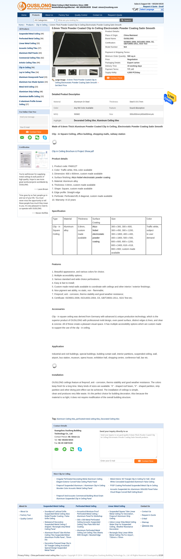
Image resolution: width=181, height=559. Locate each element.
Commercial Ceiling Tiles (29, 58)
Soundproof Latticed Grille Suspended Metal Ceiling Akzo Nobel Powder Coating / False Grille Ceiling (57, 515)
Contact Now (33, 132)
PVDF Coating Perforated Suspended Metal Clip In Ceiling (134, 485)
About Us (49, 15)
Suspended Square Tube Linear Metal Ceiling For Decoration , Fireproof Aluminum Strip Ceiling (122, 515)
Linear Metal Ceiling (27, 43)
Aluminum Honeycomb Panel (31, 77)
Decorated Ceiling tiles (110, 419)
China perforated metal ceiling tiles (45, 555)
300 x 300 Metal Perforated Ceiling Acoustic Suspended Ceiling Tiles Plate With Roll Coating (88, 523)
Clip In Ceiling (41, 25)
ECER (161, 555)
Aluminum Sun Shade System (31, 82)
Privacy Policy (23, 555)
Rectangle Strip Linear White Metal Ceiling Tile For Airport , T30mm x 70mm (121, 535)
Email (161, 6)
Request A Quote (150, 6)
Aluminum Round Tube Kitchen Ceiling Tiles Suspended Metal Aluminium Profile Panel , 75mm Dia (58, 536)
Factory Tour (64, 15)
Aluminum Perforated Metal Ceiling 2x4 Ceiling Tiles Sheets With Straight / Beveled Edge (90, 532)
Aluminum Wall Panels (28, 53)
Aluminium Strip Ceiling (29, 92)
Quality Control (81, 15)
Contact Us (97, 15)
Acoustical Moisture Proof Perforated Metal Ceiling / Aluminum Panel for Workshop (89, 513)
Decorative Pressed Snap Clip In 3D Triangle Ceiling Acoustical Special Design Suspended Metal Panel (58, 546)
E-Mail (144, 519)
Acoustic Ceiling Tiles (28, 48)
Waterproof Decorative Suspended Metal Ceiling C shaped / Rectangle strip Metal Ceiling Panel (57, 525)
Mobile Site (147, 526)
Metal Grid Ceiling (26, 87)
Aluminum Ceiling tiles (66, 419)
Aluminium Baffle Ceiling (29, 96)
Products (35, 15)
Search (127, 20)
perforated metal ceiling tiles (88, 419)
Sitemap (145, 522)
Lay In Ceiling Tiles (27, 72)
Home (23, 15)
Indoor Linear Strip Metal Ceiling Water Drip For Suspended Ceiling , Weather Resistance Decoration (122, 525)
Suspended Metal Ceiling (29, 34)
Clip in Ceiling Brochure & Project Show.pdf (73, 151)
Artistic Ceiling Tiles (27, 63)
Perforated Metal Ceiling (29, 39)
